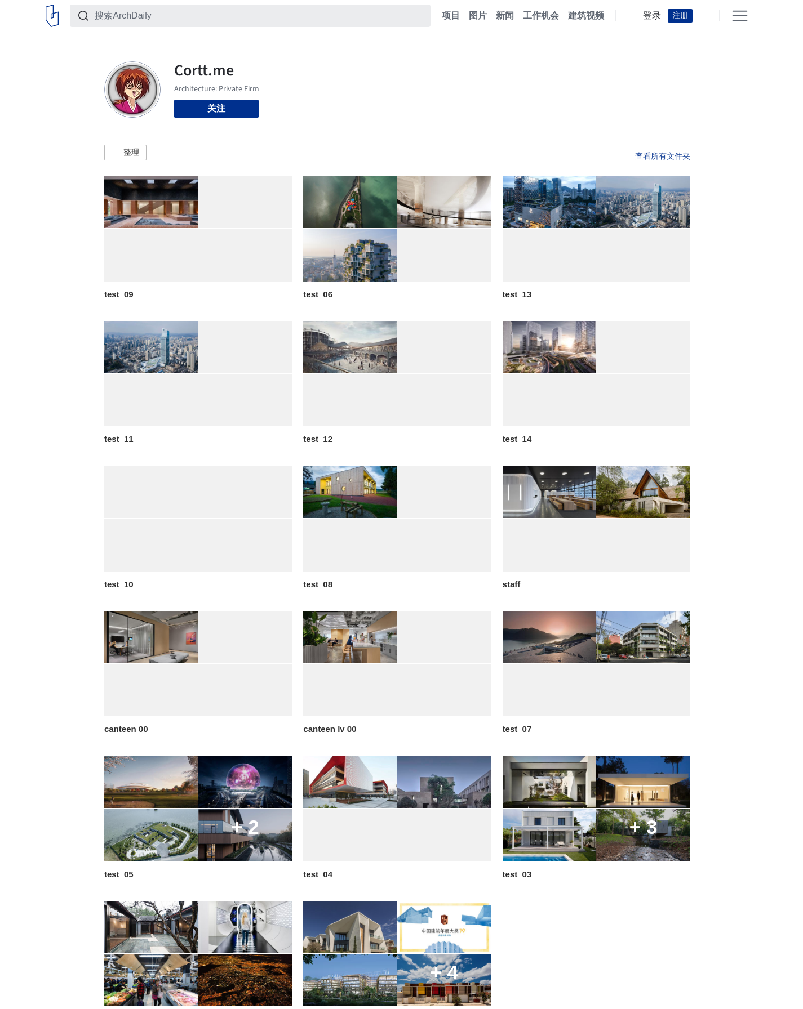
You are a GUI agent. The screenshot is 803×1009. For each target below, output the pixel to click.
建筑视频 (586, 16)
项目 (451, 16)
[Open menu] (740, 16)
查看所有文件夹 (662, 156)
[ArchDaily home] (52, 16)
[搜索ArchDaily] (259, 16)
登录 (652, 16)
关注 (216, 108)
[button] (125, 152)
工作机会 (541, 16)
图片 (478, 16)
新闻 (505, 16)
